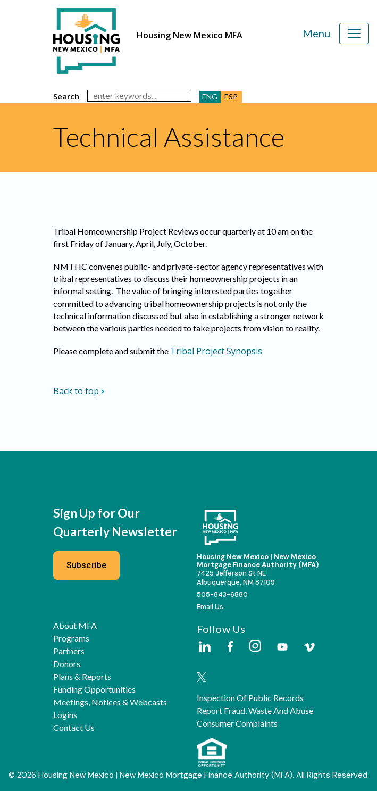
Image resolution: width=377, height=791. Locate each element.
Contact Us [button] (74, 727)
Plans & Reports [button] (82, 676)
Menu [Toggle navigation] (316, 33)
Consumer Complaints (237, 723)
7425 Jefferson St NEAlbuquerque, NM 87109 (236, 578)
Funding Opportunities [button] (94, 689)
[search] (139, 96)
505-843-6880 (222, 594)
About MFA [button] (75, 625)
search (66, 96)
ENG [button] (209, 96)
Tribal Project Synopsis (216, 351)
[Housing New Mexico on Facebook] (230, 647)
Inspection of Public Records (250, 698)
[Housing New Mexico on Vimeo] (309, 647)
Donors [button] (66, 664)
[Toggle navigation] (354, 33)
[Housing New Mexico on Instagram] (255, 646)
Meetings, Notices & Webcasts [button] (110, 702)
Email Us (210, 606)
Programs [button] (71, 638)
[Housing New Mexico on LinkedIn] (204, 647)
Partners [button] (69, 651)
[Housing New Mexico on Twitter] (201, 678)
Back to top (79, 391)
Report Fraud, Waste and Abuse (255, 710)
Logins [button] (65, 715)
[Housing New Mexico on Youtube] (282, 647)
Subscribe (86, 565)
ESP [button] (231, 96)
